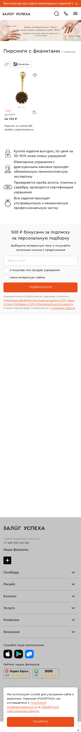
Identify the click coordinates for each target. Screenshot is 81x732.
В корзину (34, 112)
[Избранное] (35, 75)
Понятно (40, 721)
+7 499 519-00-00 (16, 542)
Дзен (7, 560)
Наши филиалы (15, 549)
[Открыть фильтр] (21, 64)
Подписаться (40, 287)
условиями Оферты (63, 308)
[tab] (19, 107)
